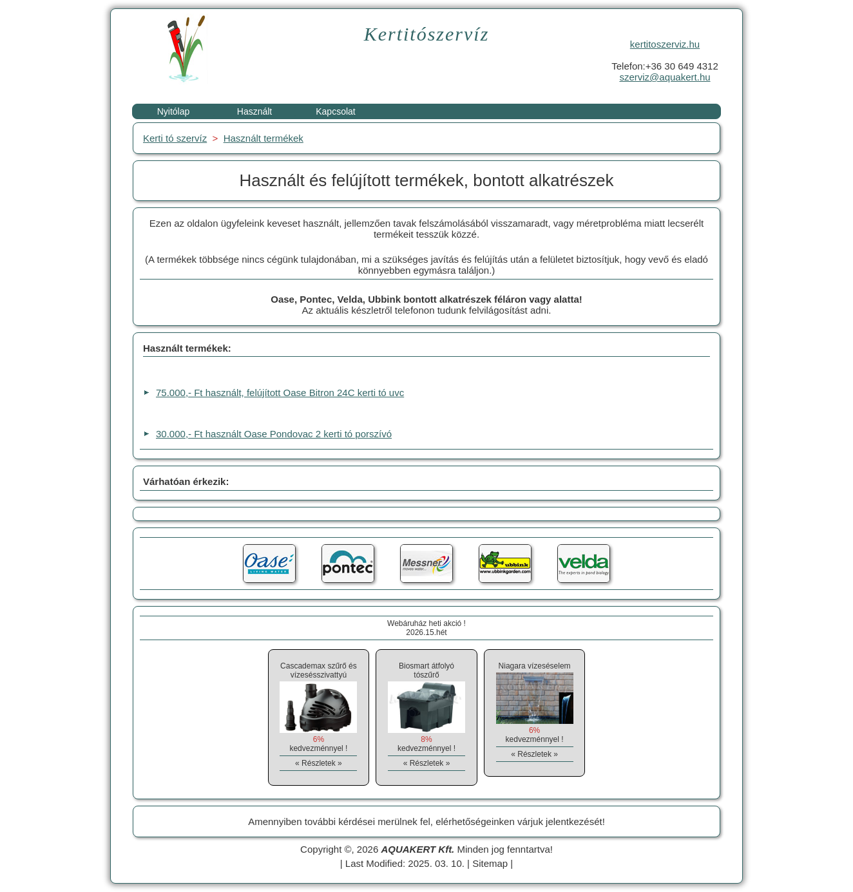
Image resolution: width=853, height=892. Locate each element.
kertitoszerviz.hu (665, 44)
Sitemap (490, 863)
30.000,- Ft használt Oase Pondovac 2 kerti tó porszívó (274, 433)
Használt (254, 111)
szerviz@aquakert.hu (664, 76)
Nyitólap (173, 111)
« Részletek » (318, 763)
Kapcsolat (335, 111)
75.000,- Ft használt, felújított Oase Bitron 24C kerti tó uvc (280, 392)
